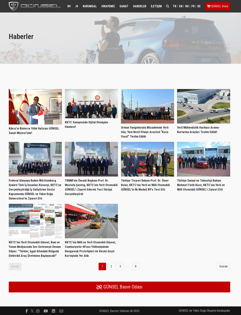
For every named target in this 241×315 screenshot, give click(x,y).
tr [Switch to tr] (174, 6)
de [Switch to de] (199, 6)
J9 (76, 6)
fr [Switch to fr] (193, 6)
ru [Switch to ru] (187, 6)
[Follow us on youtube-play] (45, 310)
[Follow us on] (32, 310)
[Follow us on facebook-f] (26, 310)
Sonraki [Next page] (223, 266)
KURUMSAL (90, 6)
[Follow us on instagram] (38, 310)
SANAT (123, 6)
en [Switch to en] (180, 6)
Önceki (15, 266)
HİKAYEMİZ (108, 6)
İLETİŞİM (156, 6)
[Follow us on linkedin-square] (53, 310)
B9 (69, 6)
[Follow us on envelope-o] (61, 310)
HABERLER (139, 6)
